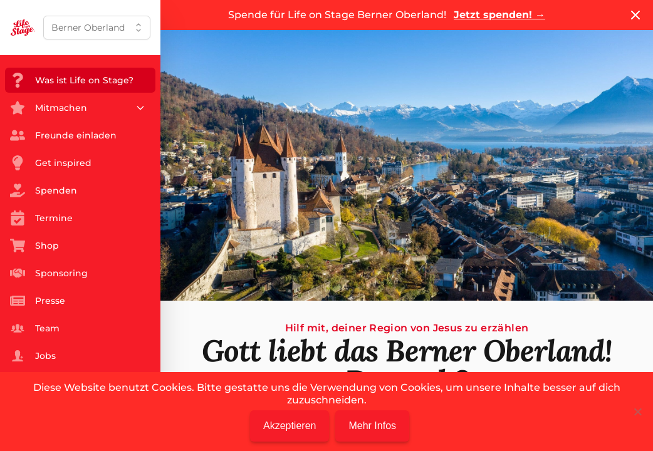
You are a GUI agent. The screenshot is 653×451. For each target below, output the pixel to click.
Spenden (43, 190)
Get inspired (50, 162)
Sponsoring (49, 273)
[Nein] (637, 411)
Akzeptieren (289, 425)
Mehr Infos (372, 425)
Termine (41, 218)
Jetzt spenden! (499, 15)
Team (35, 328)
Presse (37, 300)
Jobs (33, 355)
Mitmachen (77, 107)
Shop (34, 245)
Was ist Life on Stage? (71, 80)
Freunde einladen (63, 135)
